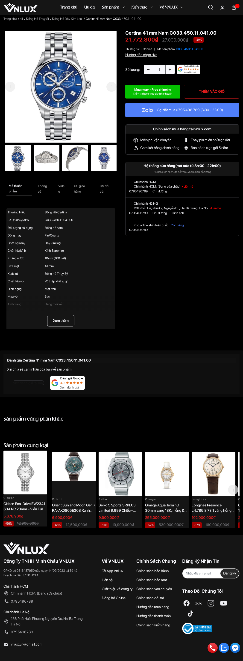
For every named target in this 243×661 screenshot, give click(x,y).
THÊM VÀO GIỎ (212, 91)
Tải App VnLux (112, 571)
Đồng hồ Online (114, 598)
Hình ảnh (178, 213)
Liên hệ (107, 580)
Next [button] (233, 490)
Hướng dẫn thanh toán (153, 616)
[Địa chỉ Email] (211, 573)
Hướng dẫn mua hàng (152, 607)
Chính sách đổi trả (150, 598)
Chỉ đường (159, 191)
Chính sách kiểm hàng (153, 625)
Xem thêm (61, 320)
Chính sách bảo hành (152, 571)
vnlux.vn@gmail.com (27, 644)
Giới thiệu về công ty (117, 589)
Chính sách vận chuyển (154, 589)
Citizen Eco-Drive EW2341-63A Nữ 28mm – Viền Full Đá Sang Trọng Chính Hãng (25, 509)
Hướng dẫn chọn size (141, 55)
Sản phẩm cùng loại (25, 445)
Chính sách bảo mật (151, 580)
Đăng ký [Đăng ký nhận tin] (229, 573)
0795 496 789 (188, 110)
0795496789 (138, 191)
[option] (61, 87)
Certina (147, 49)
